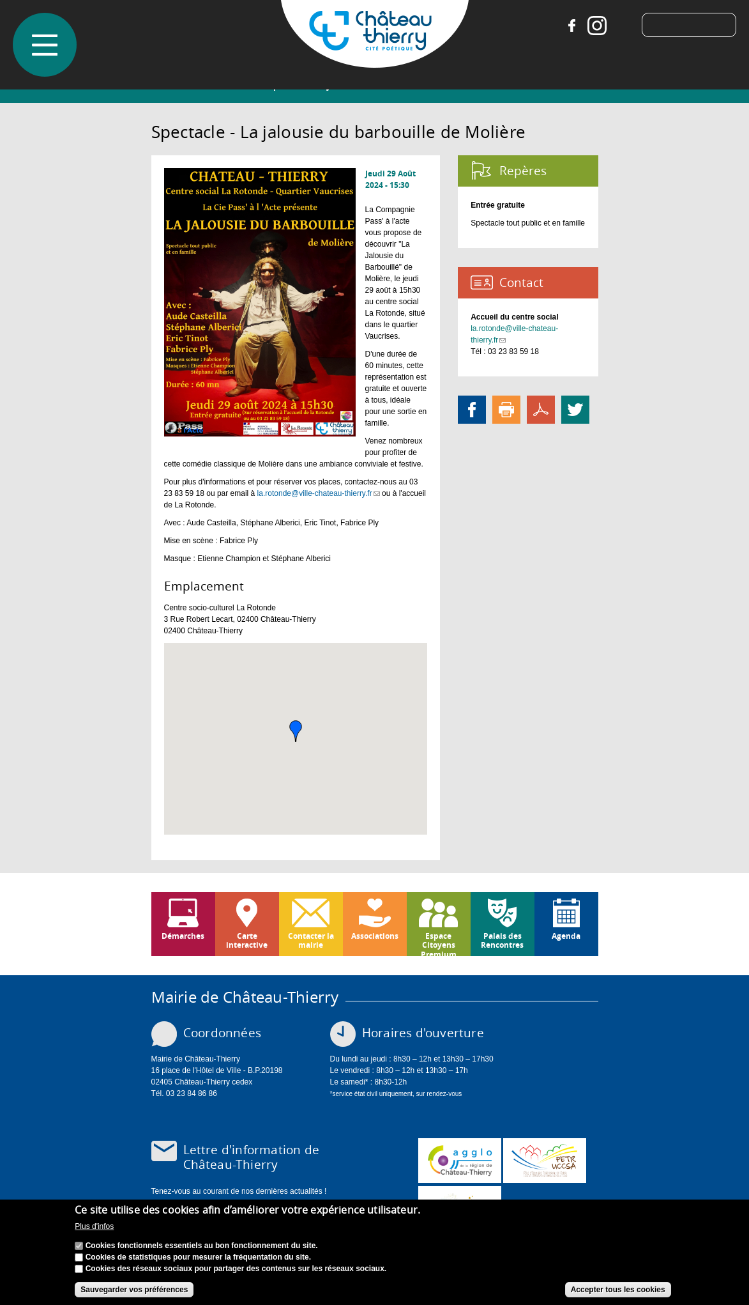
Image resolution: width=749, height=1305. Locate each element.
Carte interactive (247, 940)
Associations (374, 935)
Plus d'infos (94, 1226)
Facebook (566, 25)
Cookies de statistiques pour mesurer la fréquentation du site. (198, 1257)
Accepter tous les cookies (618, 1289)
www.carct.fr (459, 1160)
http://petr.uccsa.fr (544, 1160)
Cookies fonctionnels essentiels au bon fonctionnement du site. (202, 1245)
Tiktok (617, 25)
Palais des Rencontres (502, 940)
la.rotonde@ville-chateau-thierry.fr (318, 493)
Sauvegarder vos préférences (134, 1289)
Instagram (592, 25)
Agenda (566, 935)
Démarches (183, 935)
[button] (295, 731)
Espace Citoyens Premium (439, 943)
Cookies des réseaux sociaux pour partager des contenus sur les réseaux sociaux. (236, 1268)
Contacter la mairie (311, 940)
